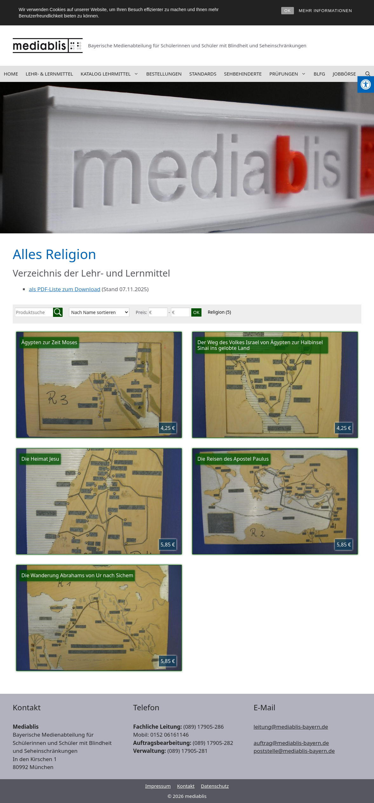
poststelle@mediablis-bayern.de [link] (294, 750)
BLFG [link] (319, 73)
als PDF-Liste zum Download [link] (64, 289)
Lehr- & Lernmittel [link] (49, 73)
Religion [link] (219, 312)
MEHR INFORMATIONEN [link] (325, 10)
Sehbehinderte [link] (243, 73)
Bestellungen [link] (164, 73)
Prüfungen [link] (289, 74)
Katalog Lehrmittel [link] (111, 74)
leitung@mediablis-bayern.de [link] (291, 726)
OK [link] (287, 10)
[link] (365, 84)
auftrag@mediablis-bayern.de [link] (291, 742)
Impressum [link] (158, 786)
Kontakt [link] (185, 786)
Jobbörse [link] (344, 73)
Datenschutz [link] (215, 786)
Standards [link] (202, 73)
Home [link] (11, 73)
